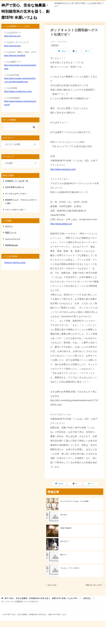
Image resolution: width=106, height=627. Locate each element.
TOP (40, 604)
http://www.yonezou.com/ (63, 175)
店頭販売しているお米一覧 (16, 187)
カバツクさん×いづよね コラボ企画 (74, 507)
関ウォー (63, 561)
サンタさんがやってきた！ (16, 200)
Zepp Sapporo (65, 534)
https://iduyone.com (12, 42)
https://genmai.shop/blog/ (14, 61)
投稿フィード (11, 238)
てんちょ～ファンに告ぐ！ (70, 574)
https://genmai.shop (12, 52)
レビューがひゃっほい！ (15, 216)
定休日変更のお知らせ (14, 193)
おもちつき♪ (52, 591)
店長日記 (55, 51)
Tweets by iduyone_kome (15, 269)
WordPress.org (11, 251)
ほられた (63, 521)
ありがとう (64, 547)
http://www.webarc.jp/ (61, 230)
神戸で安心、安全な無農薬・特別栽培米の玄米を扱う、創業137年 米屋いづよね (26, 14)
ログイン (9, 232)
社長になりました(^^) (94, 591)
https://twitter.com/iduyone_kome (18, 97)
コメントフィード (12, 245)
